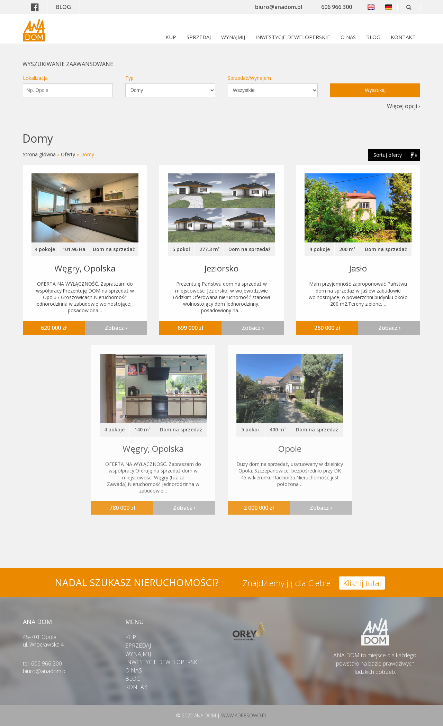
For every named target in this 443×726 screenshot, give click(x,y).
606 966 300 (336, 7)
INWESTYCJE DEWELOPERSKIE (292, 37)
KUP (170, 37)
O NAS (348, 37)
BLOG (63, 7)
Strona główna (39, 154)
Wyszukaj (375, 84)
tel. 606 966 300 (42, 663)
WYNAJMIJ (233, 37)
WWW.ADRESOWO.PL (244, 715)
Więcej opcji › (403, 100)
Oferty (68, 154)
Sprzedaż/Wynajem (249, 72)
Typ (129, 72)
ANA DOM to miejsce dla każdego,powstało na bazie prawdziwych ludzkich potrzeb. (375, 659)
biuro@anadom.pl (278, 7)
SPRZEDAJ (199, 37)
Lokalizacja (35, 72)
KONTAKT (403, 37)
